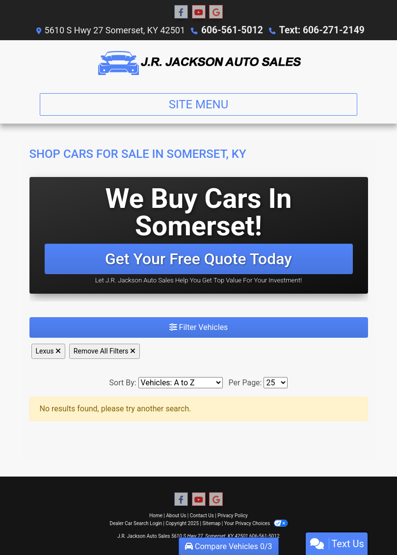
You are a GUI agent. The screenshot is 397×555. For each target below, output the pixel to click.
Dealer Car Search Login (135, 523)
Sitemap (211, 523)
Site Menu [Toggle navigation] (199, 104)
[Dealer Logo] (198, 62)
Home (155, 515)
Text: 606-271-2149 (319, 30)
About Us (176, 515)
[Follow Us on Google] (216, 12)
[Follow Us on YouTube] (199, 12)
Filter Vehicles (198, 327)
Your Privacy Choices (256, 523)
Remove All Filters (104, 351)
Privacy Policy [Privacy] (232, 515)
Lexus (48, 351)
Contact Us (202, 515)
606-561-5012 (235, 30)
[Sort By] (180, 382)
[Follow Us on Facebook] (181, 12)
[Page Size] (276, 382)
